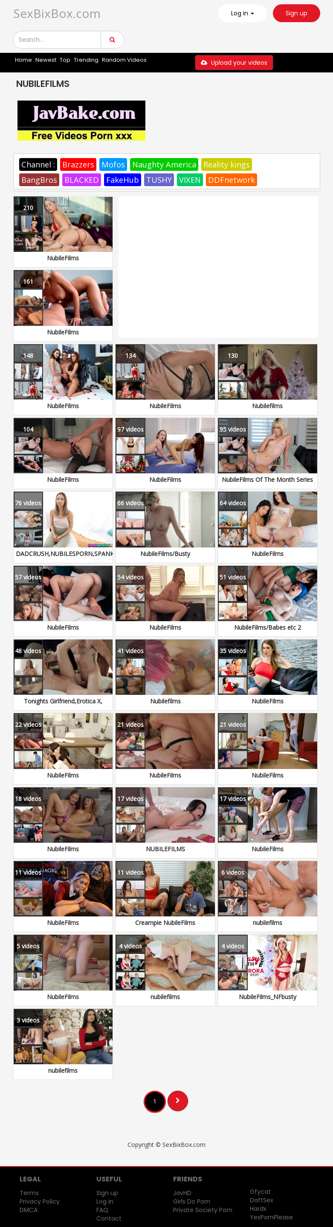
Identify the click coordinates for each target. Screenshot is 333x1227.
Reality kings (226, 164)
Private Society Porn (202, 1210)
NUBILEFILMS (165, 849)
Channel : (38, 164)
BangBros (39, 180)
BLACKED (81, 180)
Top (65, 60)
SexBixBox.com (57, 13)
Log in (104, 1201)
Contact (109, 1218)
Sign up (296, 13)
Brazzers (78, 164)
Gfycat (260, 1191)
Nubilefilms (267, 406)
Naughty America (164, 164)
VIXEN (190, 180)
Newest (45, 60)
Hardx (258, 1208)
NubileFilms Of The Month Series (267, 479)
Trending (86, 60)
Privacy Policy (40, 1201)
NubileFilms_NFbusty (267, 997)
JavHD (182, 1193)
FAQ (102, 1210)
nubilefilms (267, 923)
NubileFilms (63, 258)
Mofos (113, 164)
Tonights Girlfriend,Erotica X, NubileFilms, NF (63, 705)
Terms (29, 1193)
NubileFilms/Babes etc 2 (267, 627)
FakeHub (122, 180)
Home (23, 60)
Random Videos (124, 60)
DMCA (29, 1210)
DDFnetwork (231, 180)
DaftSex (261, 1200)
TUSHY (159, 180)
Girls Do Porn (191, 1201)
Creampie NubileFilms (165, 923)
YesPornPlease (271, 1217)
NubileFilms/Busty (165, 554)
